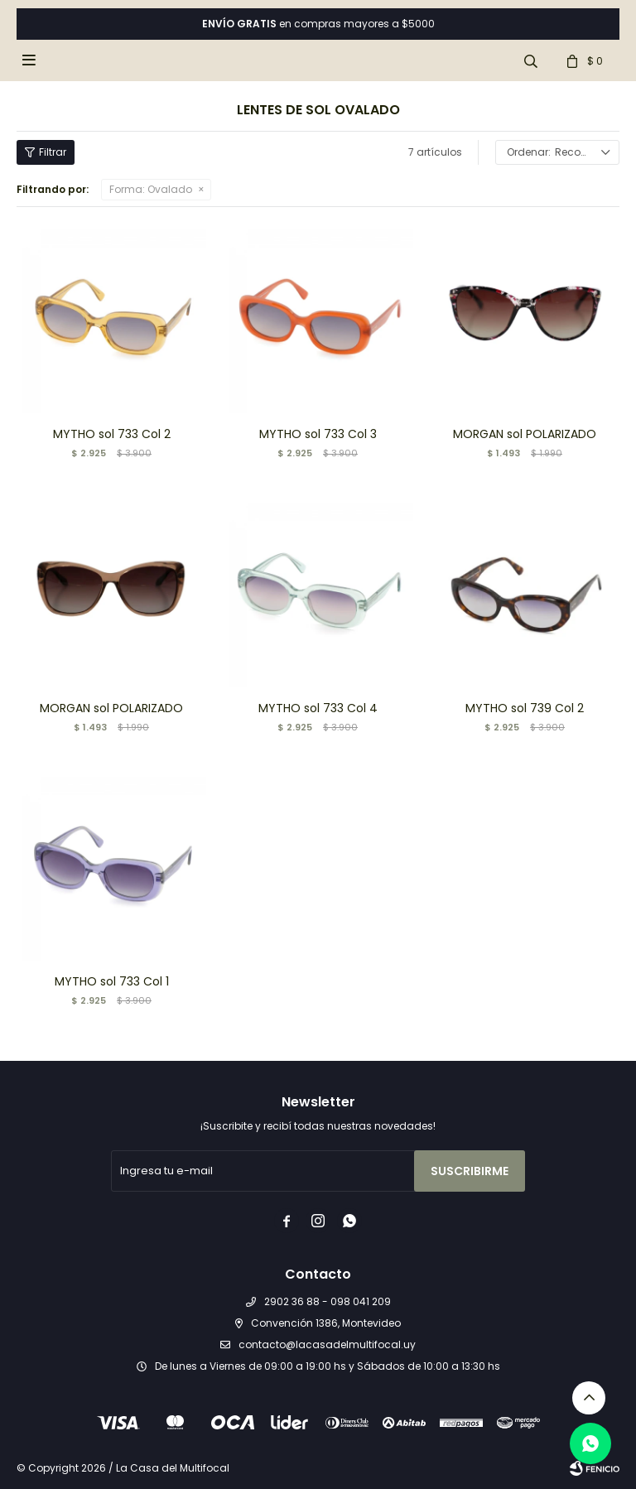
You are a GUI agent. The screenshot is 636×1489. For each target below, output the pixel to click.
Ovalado (150, 189)
